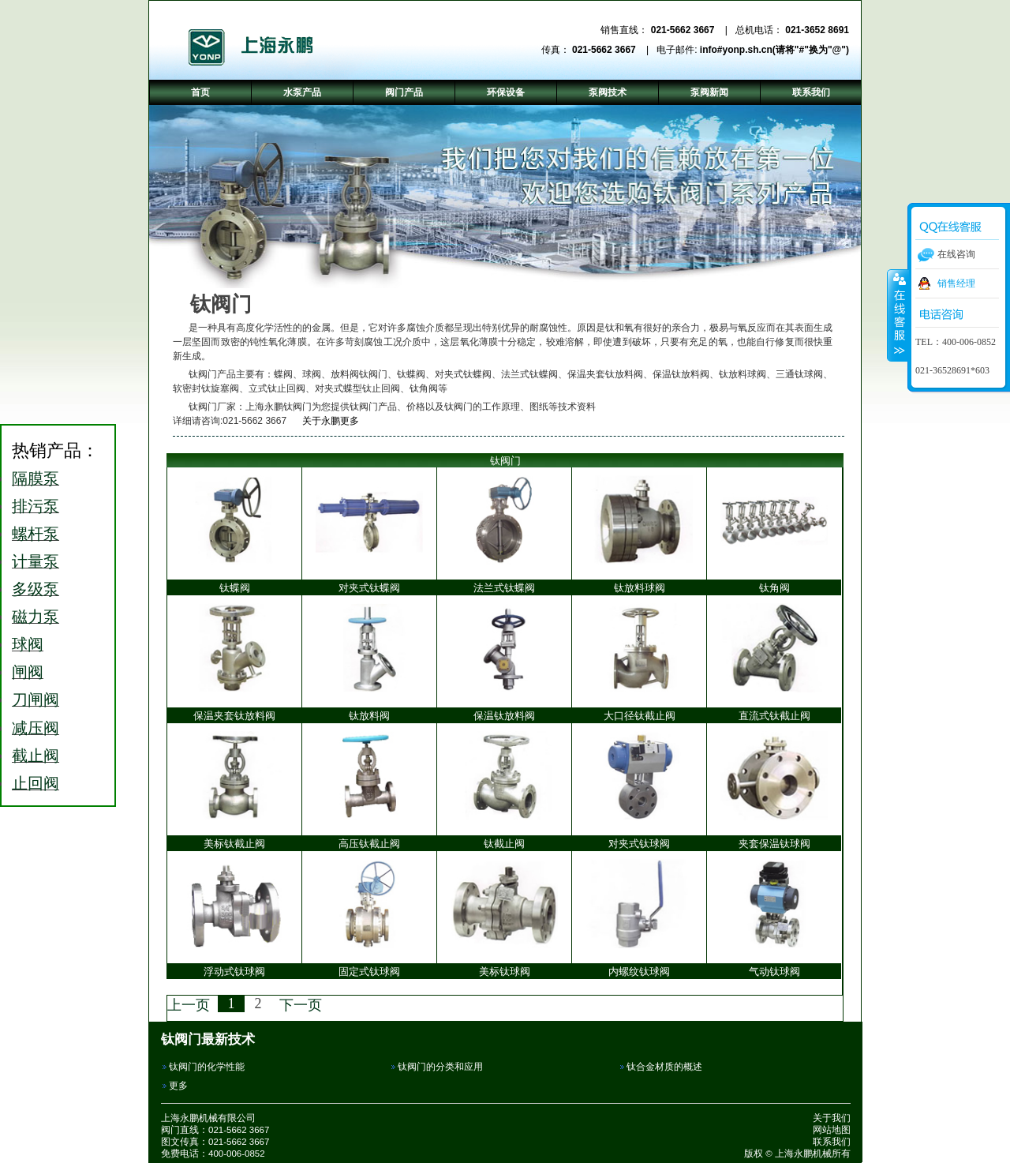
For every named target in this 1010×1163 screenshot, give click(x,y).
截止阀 (35, 755)
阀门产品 (404, 92)
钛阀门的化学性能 (207, 1066)
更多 (178, 1085)
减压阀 (35, 728)
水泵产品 (302, 92)
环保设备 (506, 92)
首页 (200, 92)
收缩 (898, 315)
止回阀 (35, 783)
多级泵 (35, 589)
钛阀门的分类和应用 (440, 1066)
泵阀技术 (608, 92)
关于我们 (832, 1118)
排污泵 (35, 506)
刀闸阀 (35, 699)
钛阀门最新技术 (208, 1039)
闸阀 (27, 672)
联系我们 (832, 1141)
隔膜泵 (35, 478)
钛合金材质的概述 (664, 1066)
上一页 (188, 1005)
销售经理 (956, 283)
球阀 (27, 644)
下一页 (300, 1005)
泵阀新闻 (709, 92)
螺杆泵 (35, 533)
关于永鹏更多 (324, 420)
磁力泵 (35, 616)
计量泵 (35, 561)
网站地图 (832, 1130)
